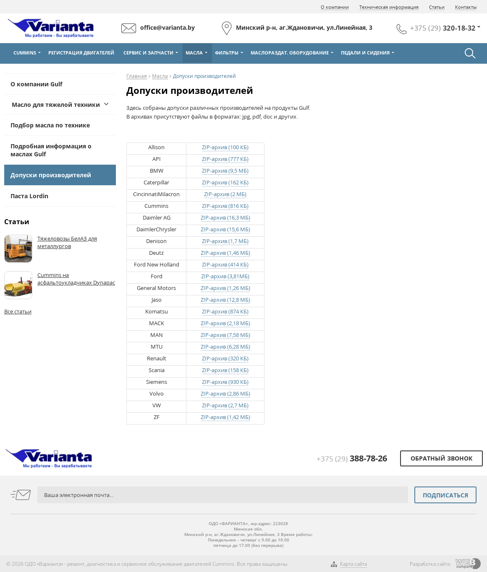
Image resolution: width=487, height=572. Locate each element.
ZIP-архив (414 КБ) (225, 264)
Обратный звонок (441, 458)
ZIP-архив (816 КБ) (225, 206)
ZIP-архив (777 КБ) (225, 159)
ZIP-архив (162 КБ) (225, 182)
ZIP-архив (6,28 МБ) (225, 346)
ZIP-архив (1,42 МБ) (225, 417)
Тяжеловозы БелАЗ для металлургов (67, 242)
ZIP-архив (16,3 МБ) (225, 217)
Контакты (466, 7)
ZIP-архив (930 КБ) (225, 382)
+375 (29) (352, 458)
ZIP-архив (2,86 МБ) (225, 393)
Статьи (437, 7)
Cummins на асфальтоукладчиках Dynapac (76, 278)
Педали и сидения (365, 52)
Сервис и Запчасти (148, 52)
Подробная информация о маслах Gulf (51, 150)
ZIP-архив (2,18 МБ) (225, 323)
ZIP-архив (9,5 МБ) (225, 170)
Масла (194, 52)
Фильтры (226, 52)
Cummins (24, 52)
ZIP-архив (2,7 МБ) (225, 405)
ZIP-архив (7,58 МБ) (225, 335)
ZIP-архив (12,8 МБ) (225, 299)
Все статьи (17, 311)
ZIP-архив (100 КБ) (225, 147)
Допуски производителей (50, 175)
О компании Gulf (36, 84)
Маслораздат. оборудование (290, 52)
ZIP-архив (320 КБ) (225, 358)
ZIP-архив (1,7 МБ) (225, 241)
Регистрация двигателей (81, 52)
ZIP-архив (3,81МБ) (225, 276)
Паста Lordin (29, 196)
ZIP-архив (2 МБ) (225, 194)
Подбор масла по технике (50, 125)
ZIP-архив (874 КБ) (225, 311)
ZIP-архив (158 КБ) (225, 370)
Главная (136, 76)
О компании (335, 7)
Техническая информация (389, 7)
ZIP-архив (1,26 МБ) (225, 288)
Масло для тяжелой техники (56, 105)
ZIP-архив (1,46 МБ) (225, 252)
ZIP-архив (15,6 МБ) (225, 229)
